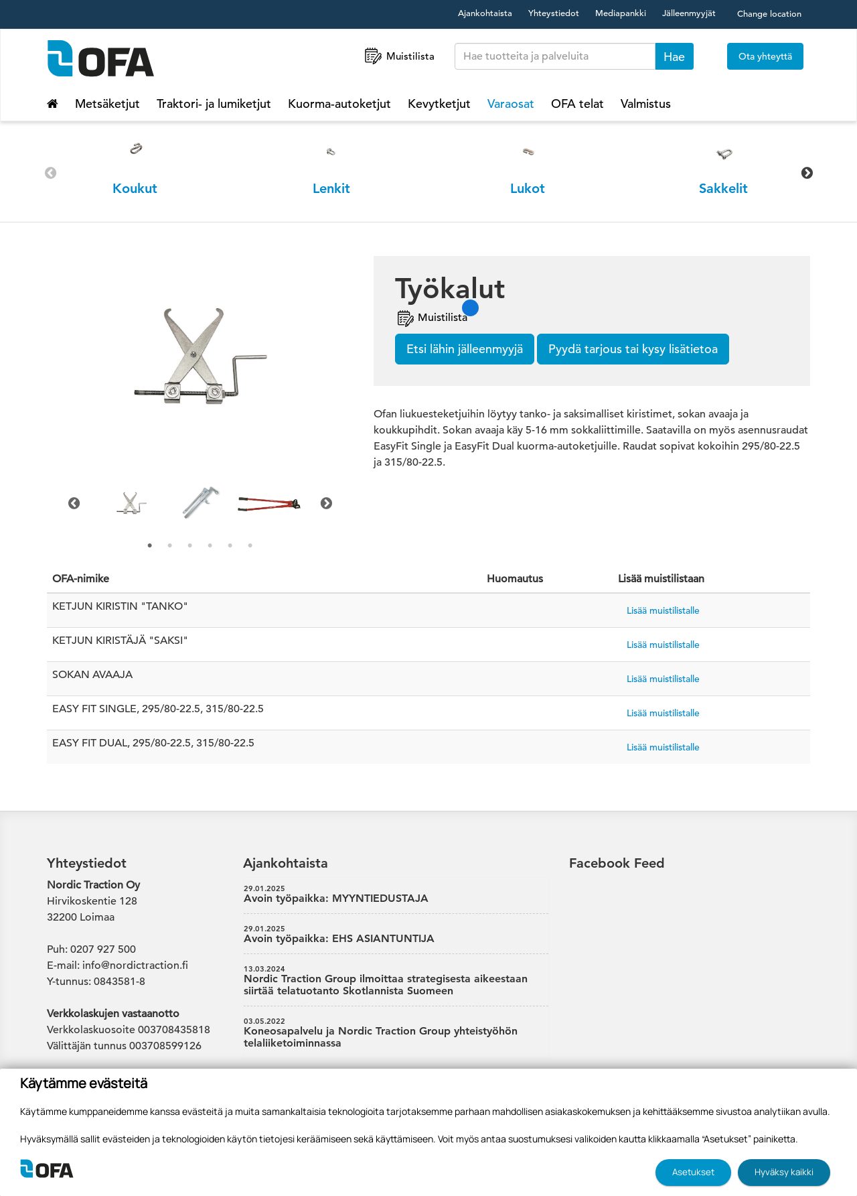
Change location (769, 13)
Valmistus (646, 103)
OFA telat (577, 103)
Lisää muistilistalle (663, 610)
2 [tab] (170, 546)
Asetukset (693, 1172)
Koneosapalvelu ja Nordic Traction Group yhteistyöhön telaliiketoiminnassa (396, 1033)
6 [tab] (250, 546)
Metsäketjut (107, 103)
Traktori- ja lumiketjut (214, 103)
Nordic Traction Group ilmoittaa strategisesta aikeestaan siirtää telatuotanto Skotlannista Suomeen (396, 981)
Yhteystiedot (553, 13)
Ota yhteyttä (765, 56)
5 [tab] (230, 546)
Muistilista (398, 56)
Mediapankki (620, 13)
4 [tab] (210, 546)
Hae (674, 56)
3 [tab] (190, 546)
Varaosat (510, 103)
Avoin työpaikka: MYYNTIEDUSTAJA (396, 894)
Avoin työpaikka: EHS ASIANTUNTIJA (396, 935)
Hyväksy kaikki (784, 1172)
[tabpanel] (131, 503)
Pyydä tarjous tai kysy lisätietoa (633, 348)
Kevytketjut (439, 103)
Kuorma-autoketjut (339, 103)
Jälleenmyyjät (689, 13)
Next (806, 173)
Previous (50, 173)
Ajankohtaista (485, 13)
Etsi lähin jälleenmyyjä (464, 348)
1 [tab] (150, 546)
